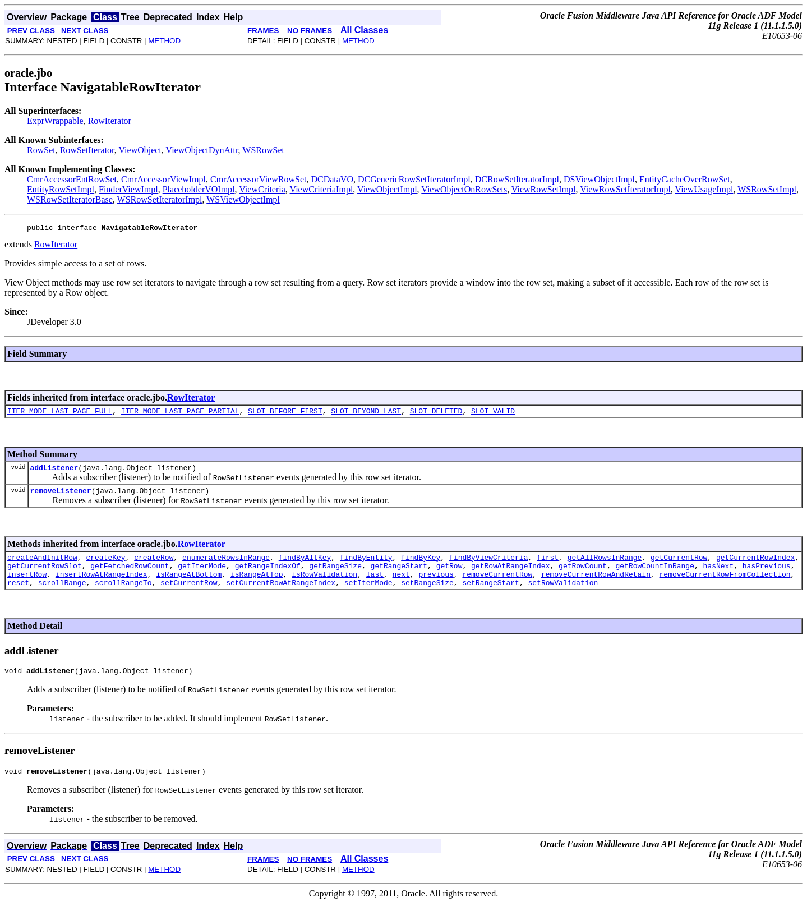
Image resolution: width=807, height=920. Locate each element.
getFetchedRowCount (129, 576)
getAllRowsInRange (605, 565)
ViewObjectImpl (387, 189)
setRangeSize (427, 596)
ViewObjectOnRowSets (464, 189)
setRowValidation (563, 596)
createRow (153, 565)
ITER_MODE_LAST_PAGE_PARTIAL (180, 414)
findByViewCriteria (488, 565)
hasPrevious (767, 576)
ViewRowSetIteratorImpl (625, 189)
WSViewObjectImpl (243, 199)
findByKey (420, 565)
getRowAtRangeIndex (510, 576)
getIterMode (202, 576)
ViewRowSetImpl (543, 189)
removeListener (60, 497)
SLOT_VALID (493, 414)
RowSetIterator (87, 150)
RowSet (41, 150)
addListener (54, 472)
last (375, 586)
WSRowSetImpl (766, 189)
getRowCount (583, 576)
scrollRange (62, 596)
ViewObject (140, 150)
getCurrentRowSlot (44, 576)
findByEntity (366, 565)
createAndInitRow (42, 565)
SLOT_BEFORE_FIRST (285, 414)
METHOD (164, 40)
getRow (449, 576)
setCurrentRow (188, 596)
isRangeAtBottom (189, 586)
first (548, 565)
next (401, 586)
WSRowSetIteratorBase (70, 199)
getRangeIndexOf (268, 576)
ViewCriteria (262, 189)
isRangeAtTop (256, 586)
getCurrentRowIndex (755, 565)
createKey (105, 565)
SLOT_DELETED (436, 414)
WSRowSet (263, 150)
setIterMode (368, 596)
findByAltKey (305, 565)
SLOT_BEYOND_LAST (366, 414)
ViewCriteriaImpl (321, 189)
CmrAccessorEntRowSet (72, 179)
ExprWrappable (55, 121)
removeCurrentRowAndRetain (596, 586)
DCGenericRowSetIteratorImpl (414, 179)
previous (435, 586)
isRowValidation (324, 586)
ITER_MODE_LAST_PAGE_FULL (59, 414)
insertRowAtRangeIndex (101, 586)
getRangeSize (335, 576)
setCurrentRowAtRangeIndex (280, 596)
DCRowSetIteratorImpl (517, 179)
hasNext (718, 576)
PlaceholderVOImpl (199, 189)
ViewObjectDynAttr (202, 150)
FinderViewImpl (128, 189)
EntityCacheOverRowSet (684, 179)
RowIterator (109, 121)
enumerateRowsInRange (226, 565)
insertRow (27, 586)
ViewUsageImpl (704, 189)
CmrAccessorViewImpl (163, 179)
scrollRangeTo (123, 596)
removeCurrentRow (497, 586)
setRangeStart (490, 596)
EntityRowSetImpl (60, 189)
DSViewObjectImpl (599, 179)
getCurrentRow (679, 565)
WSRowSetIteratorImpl (159, 199)
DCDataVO (332, 179)
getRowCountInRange (654, 576)
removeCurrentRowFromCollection (724, 586)
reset (18, 596)
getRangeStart (399, 576)
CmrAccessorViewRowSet (258, 179)
